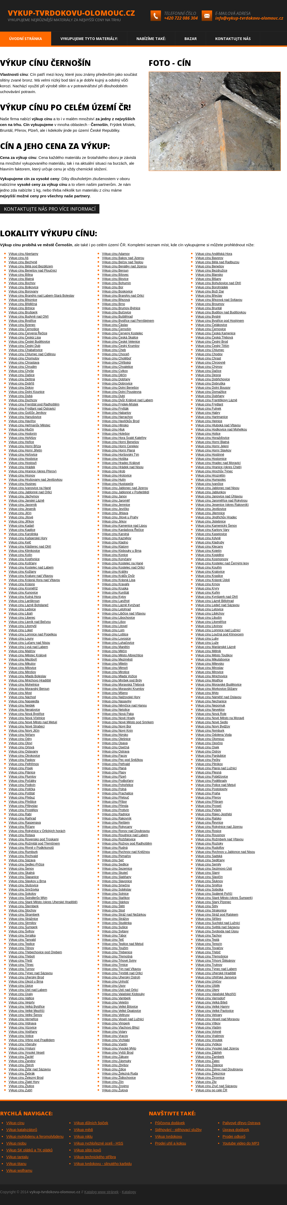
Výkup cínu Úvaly (21, 994)
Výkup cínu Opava (115, 743)
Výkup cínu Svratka (22, 935)
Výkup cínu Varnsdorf (210, 998)
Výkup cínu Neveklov (210, 709)
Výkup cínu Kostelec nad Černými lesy (222, 563)
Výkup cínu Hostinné (209, 454)
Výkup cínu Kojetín (208, 551)
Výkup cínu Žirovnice (209, 1078)
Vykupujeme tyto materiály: (89, 38)
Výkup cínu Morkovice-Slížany (216, 689)
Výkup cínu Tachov (208, 935)
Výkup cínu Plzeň (114, 776)
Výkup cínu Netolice (116, 709)
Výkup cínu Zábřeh (208, 1052)
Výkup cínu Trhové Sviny (119, 960)
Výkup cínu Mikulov (22, 663)
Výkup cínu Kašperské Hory (28, 538)
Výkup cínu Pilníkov (209, 764)
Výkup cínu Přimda (115, 806)
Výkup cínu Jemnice (116, 505)
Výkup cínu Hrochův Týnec (214, 471)
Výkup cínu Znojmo (115, 1086)
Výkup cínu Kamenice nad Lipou (124, 525)
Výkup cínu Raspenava (25, 822)
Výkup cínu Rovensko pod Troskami (33, 839)
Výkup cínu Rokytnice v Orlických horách (37, 831)
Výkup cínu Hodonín (23, 433)
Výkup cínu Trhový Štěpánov (215, 960)
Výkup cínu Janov (114, 496)
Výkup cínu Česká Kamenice (215, 333)
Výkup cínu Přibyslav (23, 806)
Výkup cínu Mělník (208, 651)
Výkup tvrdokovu (168, 1136)
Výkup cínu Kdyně (208, 538)
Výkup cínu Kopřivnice (24, 559)
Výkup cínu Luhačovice (118, 643)
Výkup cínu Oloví (20, 743)
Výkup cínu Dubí (113, 396)
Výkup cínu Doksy (21, 387)
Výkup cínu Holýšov (22, 438)
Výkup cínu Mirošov (22, 672)
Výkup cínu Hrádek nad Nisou (123, 467)
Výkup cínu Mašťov (22, 651)
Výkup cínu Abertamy (23, 254)
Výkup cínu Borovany (23, 291)
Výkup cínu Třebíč (208, 952)
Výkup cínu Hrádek (22, 467)
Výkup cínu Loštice (115, 634)
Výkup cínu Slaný (207, 873)
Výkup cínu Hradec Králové (121, 463)
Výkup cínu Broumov (209, 304)
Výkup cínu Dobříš (21, 383)
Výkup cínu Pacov (114, 756)
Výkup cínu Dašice (21, 375)
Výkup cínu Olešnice (116, 739)
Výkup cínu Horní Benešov (120, 442)
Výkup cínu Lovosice (116, 638)
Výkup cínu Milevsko (209, 663)
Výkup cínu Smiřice (208, 885)
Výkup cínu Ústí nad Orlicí (120, 990)
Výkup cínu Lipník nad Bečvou (30, 622)
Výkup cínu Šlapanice (24, 877)
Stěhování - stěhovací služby (178, 1130)
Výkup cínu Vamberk (116, 998)
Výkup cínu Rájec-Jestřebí (213, 814)
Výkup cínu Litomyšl (23, 626)
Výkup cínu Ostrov (208, 751)
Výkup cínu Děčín (114, 375)
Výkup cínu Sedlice (115, 864)
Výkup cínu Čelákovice (211, 325)
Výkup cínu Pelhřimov (24, 764)
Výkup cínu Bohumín (116, 283)
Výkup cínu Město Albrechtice (122, 655)
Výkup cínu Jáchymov (24, 496)
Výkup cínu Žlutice (21, 1086)
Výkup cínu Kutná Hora (25, 597)
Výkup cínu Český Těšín (212, 346)
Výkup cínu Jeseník (22, 509)
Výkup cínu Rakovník (116, 818)
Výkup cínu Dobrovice (117, 383)
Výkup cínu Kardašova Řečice (123, 530)
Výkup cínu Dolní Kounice (26, 392)
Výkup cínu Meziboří (23, 659)
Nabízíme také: (151, 38)
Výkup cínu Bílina (21, 275)
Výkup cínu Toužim (115, 948)
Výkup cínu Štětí (113, 906)
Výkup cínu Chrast (208, 358)
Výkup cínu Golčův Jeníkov (27, 413)
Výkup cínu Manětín (116, 647)
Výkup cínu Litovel (114, 626)
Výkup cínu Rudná (115, 848)
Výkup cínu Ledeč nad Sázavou (217, 605)
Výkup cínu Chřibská (116, 362)
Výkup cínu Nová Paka (118, 714)
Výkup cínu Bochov (22, 283)
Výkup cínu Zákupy (115, 1057)
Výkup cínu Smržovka (24, 889)
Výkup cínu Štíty (206, 906)
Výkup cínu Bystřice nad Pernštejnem (128, 321)
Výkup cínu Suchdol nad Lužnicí (217, 923)
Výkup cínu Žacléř (21, 1057)
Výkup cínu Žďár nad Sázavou (30, 1069)
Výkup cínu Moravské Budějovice (218, 684)
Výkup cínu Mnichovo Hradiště (30, 680)
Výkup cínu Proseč (208, 806)
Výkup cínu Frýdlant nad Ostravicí (32, 408)
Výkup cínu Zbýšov (115, 1065)
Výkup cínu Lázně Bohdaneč (29, 605)
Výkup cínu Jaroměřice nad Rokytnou (221, 500)
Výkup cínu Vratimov (209, 1036)
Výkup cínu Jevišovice (210, 509)
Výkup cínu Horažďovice (212, 438)
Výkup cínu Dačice (208, 371)
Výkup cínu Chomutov (24, 358)
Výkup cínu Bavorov (209, 258)
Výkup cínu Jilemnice (210, 513)
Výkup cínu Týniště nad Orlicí (122, 973)
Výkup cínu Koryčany (116, 559)
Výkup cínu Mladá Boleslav (27, 676)
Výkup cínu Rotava (22, 835)
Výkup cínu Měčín (114, 651)
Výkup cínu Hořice (21, 442)
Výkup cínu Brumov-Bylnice (121, 308)
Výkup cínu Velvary (208, 1015)
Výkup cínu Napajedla (24, 701)
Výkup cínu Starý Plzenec (213, 902)
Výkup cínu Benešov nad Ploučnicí (33, 270)
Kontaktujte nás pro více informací (49, 209)
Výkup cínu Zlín (113, 1082)
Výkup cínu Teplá (207, 940)
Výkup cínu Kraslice (209, 576)
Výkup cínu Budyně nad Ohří (29, 316)
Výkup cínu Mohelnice (24, 684)
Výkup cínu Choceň (115, 354)
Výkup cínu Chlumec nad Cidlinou (32, 354)
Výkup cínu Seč (113, 860)
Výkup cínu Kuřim (207, 592)
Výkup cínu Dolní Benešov (120, 387)
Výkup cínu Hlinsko (115, 425)
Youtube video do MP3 (241, 1143)
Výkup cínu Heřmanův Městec (29, 425)
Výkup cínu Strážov (115, 919)
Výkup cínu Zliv (206, 1082)
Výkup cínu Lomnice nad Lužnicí (218, 630)
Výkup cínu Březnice (23, 300)
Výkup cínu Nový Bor (116, 726)
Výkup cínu (15, 1123)
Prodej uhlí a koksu (170, 1143)
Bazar (190, 38)
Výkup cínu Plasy (114, 772)
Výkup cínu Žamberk (209, 1057)
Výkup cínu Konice (115, 555)
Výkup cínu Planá (114, 768)
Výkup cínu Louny (21, 638)
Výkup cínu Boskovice (117, 291)
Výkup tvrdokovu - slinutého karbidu (103, 1164)
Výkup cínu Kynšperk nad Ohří (216, 597)
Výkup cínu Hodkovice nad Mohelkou (221, 429)
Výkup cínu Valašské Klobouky (123, 994)
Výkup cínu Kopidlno (209, 555)
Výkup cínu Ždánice (209, 1065)
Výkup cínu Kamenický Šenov (216, 525)
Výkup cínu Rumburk (23, 852)
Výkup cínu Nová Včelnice (27, 718)
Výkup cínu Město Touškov (214, 655)
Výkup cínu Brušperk (23, 312)
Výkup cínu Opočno (209, 743)
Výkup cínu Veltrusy (115, 1015)
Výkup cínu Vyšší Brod (117, 1052)
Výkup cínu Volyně (208, 1032)
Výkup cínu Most (20, 693)
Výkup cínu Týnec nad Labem (216, 969)
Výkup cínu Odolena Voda (213, 735)
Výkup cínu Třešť (20, 960)
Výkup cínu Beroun (115, 270)
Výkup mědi (83, 1130)
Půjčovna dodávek (170, 1123)
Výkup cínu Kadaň (21, 525)
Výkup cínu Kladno (115, 542)
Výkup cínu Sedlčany (210, 860)
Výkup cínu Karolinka (23, 534)
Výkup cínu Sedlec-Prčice (26, 864)
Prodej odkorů (234, 1136)
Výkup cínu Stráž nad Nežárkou (124, 914)
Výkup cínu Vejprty (21, 1002)
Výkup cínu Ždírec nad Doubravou (219, 1069)
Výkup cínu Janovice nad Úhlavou (219, 496)
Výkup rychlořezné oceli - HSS (98, 1143)
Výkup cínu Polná (114, 789)
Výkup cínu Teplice (22, 944)
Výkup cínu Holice (207, 433)
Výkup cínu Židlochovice (119, 1078)
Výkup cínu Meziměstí (117, 659)
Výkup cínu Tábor (114, 935)
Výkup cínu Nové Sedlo (211, 722)
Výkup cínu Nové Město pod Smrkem (128, 722)
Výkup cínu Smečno (116, 885)
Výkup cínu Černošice (24, 329)
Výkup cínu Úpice (21, 986)
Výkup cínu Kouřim (208, 567)
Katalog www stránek (101, 1192)
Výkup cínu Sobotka (209, 889)
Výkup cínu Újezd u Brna (26, 981)
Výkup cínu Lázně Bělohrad (214, 601)
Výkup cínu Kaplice (22, 530)
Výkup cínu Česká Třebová (214, 337)
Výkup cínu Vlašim (208, 1027)
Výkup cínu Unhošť (115, 981)
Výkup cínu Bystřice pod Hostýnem (219, 321)
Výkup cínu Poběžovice (211, 776)
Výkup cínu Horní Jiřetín (25, 450)
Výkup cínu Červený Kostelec (122, 333)
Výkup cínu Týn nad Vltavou (121, 969)
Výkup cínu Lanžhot (115, 601)
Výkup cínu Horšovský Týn (120, 454)
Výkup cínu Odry (20, 739)
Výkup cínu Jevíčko (115, 509)
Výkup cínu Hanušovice (25, 417)
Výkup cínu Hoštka (115, 459)
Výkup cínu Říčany (22, 827)
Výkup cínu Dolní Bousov (212, 387)
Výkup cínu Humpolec (210, 479)
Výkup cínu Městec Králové (27, 655)
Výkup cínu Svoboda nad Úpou (216, 931)
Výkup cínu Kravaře (115, 584)
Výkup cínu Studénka (116, 923)
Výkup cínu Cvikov (115, 371)
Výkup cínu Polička (22, 789)
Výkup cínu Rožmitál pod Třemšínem (34, 843)
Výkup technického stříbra (95, 1157)
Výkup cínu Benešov (209, 266)
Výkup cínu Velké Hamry (212, 1006)
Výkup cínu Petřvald (116, 764)
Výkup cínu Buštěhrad (117, 316)
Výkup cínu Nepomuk (210, 705)
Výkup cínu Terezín (208, 944)
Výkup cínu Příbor (114, 802)
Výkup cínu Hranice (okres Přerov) (32, 471)
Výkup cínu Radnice (116, 814)
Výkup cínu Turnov (21, 969)
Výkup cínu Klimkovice (24, 551)
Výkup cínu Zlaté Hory (24, 1082)
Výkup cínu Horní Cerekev (120, 446)
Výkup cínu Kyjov (114, 597)
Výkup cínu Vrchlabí (116, 1040)
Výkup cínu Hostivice (23, 459)
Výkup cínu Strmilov (22, 923)
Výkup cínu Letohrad (116, 609)
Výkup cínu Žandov (22, 1061)
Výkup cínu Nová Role (210, 714)
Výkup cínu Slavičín (209, 877)
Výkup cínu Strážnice (23, 919)
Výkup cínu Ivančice (209, 484)
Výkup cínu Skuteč (115, 873)
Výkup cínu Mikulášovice (212, 659)
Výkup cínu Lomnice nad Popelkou (33, 634)
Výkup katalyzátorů (21, 1130)
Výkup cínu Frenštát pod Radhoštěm (34, 404)
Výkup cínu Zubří (20, 1090)
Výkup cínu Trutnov (208, 965)
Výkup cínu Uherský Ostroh (121, 977)
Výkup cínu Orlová (21, 747)
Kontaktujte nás (233, 38)
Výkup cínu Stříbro (208, 919)
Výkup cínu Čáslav (115, 325)
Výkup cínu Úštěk (207, 986)
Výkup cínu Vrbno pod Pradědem (32, 1040)
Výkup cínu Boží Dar (209, 291)
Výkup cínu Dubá (20, 396)
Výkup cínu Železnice (210, 1073)
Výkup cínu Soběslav (116, 889)
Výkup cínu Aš (18, 258)
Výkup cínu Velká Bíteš (211, 1002)
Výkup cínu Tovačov (209, 948)
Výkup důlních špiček (91, 1123)
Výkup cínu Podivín (22, 785)
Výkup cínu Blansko (209, 275)
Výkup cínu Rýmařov (116, 856)
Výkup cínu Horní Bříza (25, 446)
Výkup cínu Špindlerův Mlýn (28, 898)
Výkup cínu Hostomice (210, 459)
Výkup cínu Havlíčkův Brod (120, 421)
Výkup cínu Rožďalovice (119, 839)
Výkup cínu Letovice (209, 609)
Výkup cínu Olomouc (209, 739)
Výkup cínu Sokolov (22, 894)
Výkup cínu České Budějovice (29, 341)
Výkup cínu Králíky (115, 571)
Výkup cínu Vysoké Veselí (27, 1052)
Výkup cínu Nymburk (209, 730)
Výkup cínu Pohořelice (117, 785)
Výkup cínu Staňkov (116, 898)
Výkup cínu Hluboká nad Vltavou (218, 425)
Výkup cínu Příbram (209, 802)
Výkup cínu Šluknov (209, 881)
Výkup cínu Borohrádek (211, 287)
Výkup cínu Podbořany (118, 781)
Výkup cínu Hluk (113, 429)
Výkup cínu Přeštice (22, 802)
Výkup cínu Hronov (22, 475)
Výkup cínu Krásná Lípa (118, 580)
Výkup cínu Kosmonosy (211, 559)
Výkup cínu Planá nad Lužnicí (216, 768)
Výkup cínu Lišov (114, 622)
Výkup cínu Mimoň (115, 668)
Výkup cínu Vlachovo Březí (120, 1027)
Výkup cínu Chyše (21, 371)
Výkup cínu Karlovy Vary (212, 530)
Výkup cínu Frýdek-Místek (120, 404)
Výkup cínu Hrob (113, 471)
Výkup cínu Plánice (22, 772)
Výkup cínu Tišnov (21, 948)
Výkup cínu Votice (21, 1036)
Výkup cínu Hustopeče (117, 484)
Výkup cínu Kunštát (115, 592)
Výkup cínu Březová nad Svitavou (218, 300)
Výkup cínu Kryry (207, 588)
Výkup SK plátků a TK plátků (29, 1150)
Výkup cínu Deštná (22, 379)
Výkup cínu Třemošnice (211, 956)
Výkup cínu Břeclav (208, 295)
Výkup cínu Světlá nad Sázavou (217, 927)
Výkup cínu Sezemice (117, 868)
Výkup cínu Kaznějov (116, 538)
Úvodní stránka (25, 38)
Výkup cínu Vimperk (116, 1023)
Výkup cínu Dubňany (209, 396)
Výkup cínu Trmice (115, 965)
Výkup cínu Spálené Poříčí (213, 894)
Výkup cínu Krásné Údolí (212, 580)
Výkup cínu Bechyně (23, 262)
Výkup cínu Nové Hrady (118, 718)
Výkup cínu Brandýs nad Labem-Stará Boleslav (41, 295)
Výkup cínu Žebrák (22, 1073)
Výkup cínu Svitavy (115, 931)
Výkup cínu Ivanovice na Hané (30, 488)
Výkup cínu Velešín (115, 1002)
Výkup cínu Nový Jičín (24, 730)
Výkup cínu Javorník (23, 505)
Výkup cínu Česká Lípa (25, 337)
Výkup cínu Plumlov (22, 776)
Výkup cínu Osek (207, 747)
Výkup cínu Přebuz (22, 797)
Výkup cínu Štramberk (24, 914)
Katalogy (129, 1192)
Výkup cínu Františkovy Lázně (216, 400)
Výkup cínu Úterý (207, 990)
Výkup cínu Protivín (115, 810)
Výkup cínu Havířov (22, 421)
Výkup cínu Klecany (209, 546)
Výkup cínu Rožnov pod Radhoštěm (127, 843)
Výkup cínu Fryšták (115, 408)
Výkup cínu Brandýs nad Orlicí (123, 295)
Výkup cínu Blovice (115, 279)
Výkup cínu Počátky (22, 781)
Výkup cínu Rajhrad (22, 818)
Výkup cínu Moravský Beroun (29, 689)
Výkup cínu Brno (113, 304)
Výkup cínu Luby (207, 638)
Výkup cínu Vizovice (23, 1027)
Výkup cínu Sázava (22, 860)
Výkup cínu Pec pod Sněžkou (122, 760)
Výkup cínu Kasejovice (211, 534)
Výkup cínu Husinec (22, 484)
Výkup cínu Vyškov (208, 1044)
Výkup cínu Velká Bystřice (27, 1006)
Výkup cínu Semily (208, 864)
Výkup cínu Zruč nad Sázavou (216, 1086)
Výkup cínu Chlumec (209, 350)
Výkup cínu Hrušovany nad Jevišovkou (35, 479)
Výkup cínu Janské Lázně (26, 500)
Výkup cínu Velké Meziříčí (26, 1011)
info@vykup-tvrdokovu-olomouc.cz (249, 18)
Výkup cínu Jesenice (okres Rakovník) (222, 505)
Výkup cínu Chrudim (23, 367)
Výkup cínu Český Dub (24, 346)
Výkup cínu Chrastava (24, 362)
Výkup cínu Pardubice (210, 756)
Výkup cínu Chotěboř (116, 358)
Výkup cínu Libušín (208, 617)
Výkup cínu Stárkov (115, 902)
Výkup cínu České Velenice (121, 341)
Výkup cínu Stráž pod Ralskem (216, 914)
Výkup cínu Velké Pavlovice (214, 1011)
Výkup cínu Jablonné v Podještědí (125, 492)
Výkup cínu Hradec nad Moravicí (218, 463)
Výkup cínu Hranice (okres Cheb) (218, 467)
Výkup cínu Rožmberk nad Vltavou (219, 839)
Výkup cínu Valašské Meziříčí (215, 994)
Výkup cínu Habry (207, 413)
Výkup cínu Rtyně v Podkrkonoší (31, 848)
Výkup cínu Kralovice (210, 571)
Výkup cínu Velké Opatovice (121, 1011)
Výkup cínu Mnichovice (211, 676)
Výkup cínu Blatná (21, 279)
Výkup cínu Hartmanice (211, 417)
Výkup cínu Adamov (116, 254)
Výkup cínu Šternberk (24, 906)
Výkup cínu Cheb (114, 350)
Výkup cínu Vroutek (209, 1040)
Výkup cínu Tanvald (22, 940)
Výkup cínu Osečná (115, 747)
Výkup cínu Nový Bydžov (212, 726)
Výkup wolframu (19, 1170)
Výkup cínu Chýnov (208, 367)
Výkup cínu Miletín (115, 663)
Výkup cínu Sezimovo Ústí (213, 868)
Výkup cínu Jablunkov (210, 492)
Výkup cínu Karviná (115, 534)
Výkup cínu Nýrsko (115, 735)
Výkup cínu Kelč (20, 542)
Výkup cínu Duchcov (23, 400)
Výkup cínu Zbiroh (21, 1065)
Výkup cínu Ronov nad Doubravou (126, 831)
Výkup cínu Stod (113, 910)
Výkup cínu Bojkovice (23, 287)
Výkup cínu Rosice (208, 831)
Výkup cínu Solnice (115, 894)
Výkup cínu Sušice (115, 927)
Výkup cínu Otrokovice (24, 756)
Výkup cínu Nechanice (210, 701)
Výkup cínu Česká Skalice (120, 337)
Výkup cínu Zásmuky (116, 1061)
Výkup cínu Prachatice (117, 793)
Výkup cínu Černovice (210, 329)
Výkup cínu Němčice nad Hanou (124, 705)
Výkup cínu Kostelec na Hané (122, 563)
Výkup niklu (83, 1136)
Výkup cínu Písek (21, 768)
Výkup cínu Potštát (22, 793)
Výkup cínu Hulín (114, 479)
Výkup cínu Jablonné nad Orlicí (30, 492)
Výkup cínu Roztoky (209, 843)
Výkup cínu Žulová (115, 1090)
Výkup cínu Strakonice (210, 910)
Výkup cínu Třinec (21, 965)
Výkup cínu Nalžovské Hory (121, 697)
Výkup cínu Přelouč (115, 797)
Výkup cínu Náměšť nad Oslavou (218, 697)
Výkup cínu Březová (116, 300)
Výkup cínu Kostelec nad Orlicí (123, 567)
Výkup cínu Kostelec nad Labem (31, 567)
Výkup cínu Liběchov (209, 613)
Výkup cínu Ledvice (22, 609)
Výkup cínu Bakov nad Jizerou (123, 258)
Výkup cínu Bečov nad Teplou (122, 262)
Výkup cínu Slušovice (23, 885)
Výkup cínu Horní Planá (118, 450)
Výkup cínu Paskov (22, 760)
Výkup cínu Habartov (116, 413)
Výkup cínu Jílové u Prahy (120, 517)
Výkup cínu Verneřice (23, 1019)
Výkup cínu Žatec (207, 1061)
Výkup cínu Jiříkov (21, 521)
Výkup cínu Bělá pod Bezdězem (31, 266)
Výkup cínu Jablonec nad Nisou (217, 488)
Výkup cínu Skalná (21, 873)
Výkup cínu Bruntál (208, 308)
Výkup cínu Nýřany (22, 735)
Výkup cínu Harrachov (117, 417)
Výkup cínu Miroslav (209, 668)
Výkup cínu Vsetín (114, 1044)
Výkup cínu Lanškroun (24, 601)
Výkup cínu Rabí (20, 814)
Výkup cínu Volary (114, 1032)
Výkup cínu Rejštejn (116, 822)
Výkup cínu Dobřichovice (212, 379)
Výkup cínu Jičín (20, 513)
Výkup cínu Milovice (22, 668)
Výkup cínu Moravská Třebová (123, 684)
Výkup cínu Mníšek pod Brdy (122, 680)
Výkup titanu (16, 1164)
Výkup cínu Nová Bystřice (26, 714)
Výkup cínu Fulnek (208, 408)
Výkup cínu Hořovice (23, 454)
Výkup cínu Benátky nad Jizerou (124, 266)
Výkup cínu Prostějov (23, 810)
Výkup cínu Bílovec (115, 275)
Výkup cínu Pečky (207, 760)
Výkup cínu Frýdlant (209, 404)
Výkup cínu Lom (113, 630)
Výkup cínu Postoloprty (211, 789)
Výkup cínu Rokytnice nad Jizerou (219, 827)
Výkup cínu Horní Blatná (212, 442)
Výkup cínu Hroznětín (210, 475)
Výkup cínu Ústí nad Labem (28, 990)
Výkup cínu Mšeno (115, 693)
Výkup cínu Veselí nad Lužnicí (123, 1019)
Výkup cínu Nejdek (22, 705)
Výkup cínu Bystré (208, 316)
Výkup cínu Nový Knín (117, 730)
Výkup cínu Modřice (209, 680)
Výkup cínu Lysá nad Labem (28, 647)
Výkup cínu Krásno (22, 584)
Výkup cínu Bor (112, 287)
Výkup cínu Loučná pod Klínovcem (219, 634)
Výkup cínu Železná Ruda (120, 1073)
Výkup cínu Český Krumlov (120, 346)
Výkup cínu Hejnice (208, 421)
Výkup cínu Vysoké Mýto (119, 1048)
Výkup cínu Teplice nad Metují (123, 944)
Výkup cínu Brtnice (22, 308)
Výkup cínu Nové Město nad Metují (33, 722)
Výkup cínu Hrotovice (116, 475)
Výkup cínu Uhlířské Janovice (215, 977)
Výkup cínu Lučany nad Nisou (29, 643)
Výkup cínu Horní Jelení (212, 446)
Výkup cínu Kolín (20, 555)
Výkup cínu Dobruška (210, 383)
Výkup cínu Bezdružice (211, 270)
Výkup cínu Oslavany (23, 751)
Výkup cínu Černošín (116, 329)
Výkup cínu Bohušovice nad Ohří (218, 283)
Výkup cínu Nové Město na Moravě (219, 718)
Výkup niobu (16, 1143)
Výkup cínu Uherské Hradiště (215, 973)
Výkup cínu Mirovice (209, 672)
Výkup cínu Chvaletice (117, 367)
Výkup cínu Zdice (114, 1069)
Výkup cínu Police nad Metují (215, 785)
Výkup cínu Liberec (22, 617)
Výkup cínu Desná (208, 375)
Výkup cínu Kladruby (209, 542)
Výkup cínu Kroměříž (23, 588)
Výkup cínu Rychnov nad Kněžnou (126, 852)
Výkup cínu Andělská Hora (213, 254)
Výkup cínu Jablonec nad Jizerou (125, 488)
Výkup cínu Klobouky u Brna (121, 551)
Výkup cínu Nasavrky (116, 701)
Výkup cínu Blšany (208, 279)
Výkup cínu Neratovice (24, 709)
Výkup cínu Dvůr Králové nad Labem (127, 400)
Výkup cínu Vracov (115, 1036)
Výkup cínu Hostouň (23, 463)
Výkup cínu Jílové (21, 517)
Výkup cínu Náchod (22, 697)
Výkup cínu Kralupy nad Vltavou (31, 576)
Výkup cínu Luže (207, 643)
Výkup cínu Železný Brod (26, 1078)
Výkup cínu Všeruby (23, 1044)
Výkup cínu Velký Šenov (25, 1015)
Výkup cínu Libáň (21, 613)
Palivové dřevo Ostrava (241, 1123)
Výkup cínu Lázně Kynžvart (121, 605)
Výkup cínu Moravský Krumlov (123, 689)
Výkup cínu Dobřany (116, 379)
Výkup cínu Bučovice (116, 312)
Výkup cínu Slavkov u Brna (27, 881)
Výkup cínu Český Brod (211, 341)
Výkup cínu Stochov (22, 910)
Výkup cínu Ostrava (115, 751)
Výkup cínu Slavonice (117, 881)
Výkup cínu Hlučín (21, 429)
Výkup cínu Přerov (208, 797)
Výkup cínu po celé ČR (211, 1090)
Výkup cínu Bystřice (22, 321)
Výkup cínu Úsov (113, 986)
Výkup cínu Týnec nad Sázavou (31, 973)
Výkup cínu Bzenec (22, 325)
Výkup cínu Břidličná (23, 304)
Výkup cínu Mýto (207, 693)
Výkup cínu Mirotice (115, 672)
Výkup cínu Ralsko (208, 818)
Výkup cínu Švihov (21, 931)
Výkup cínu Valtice (21, 998)
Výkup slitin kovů (87, 1150)
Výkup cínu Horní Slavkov (213, 450)
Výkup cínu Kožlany (22, 571)
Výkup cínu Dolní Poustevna (121, 392)
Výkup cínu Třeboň (22, 956)
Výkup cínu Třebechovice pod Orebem (35, 952)
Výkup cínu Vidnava (22, 1023)
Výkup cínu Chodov (209, 354)
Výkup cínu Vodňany (23, 1032)
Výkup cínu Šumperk (23, 927)
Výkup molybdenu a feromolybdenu (34, 1136)
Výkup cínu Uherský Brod (26, 977)
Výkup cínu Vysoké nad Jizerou (217, 1048)
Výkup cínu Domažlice (210, 392)
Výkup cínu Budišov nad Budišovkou (220, 312)
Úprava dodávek (236, 1130)
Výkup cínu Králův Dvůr (118, 576)
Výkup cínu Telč (113, 940)
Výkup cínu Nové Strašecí (27, 726)
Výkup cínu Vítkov (207, 1023)
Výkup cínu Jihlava (115, 513)
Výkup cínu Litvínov (209, 626)
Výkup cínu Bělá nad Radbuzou (217, 262)
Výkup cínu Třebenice (117, 952)
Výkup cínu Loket (21, 630)
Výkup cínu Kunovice (23, 592)
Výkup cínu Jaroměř (116, 500)
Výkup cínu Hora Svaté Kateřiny (124, 438)
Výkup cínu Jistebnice (210, 521)
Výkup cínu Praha (207, 793)
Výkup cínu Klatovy (115, 546)
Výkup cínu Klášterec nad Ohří (30, 546)
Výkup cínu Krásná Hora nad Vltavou (34, 580)
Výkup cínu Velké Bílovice (120, 1006)
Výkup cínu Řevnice (209, 822)
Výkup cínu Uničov (208, 981)
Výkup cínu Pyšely (208, 810)
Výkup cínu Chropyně (210, 362)
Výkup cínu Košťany (23, 563)
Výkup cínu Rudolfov (209, 848)
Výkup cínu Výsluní (22, 1048)
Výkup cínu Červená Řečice (28, 333)
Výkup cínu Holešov (116, 433)
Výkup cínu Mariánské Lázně (215, 647)
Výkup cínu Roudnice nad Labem (125, 835)
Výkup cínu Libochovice (118, 617)
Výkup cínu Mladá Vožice (119, 676)
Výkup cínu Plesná (208, 772)
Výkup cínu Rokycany (117, 827)
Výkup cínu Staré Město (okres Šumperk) (224, 898)
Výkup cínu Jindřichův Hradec (216, 517)
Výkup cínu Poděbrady (211, 781)
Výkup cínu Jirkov (114, 521)
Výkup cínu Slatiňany (116, 877)
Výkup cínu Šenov (21, 868)
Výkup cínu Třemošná (117, 956)
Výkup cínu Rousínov (210, 835)
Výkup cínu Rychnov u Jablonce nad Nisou (225, 852)
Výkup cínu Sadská (208, 856)
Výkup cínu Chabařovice (26, 350)
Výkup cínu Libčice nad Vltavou (124, 613)
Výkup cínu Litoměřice (210, 622)
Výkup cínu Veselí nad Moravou (217, 1019)
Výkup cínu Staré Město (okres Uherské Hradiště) (43, 902)
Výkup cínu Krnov (207, 584)
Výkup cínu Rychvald (23, 856)
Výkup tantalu (17, 1157)
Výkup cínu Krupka (115, 588)
